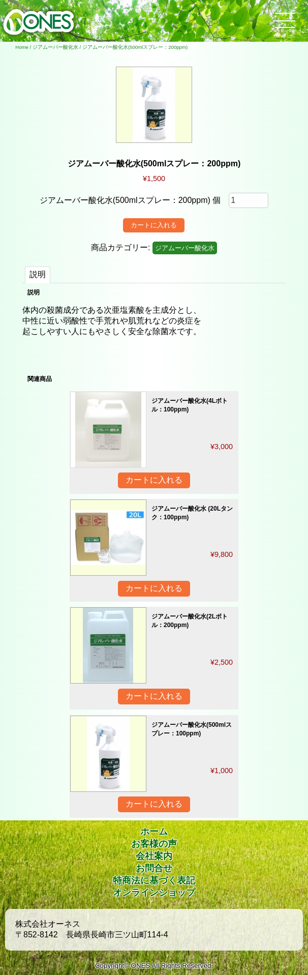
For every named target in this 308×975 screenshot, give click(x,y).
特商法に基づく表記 (154, 880)
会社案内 (154, 856)
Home (21, 47)
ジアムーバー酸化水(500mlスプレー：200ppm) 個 (130, 200)
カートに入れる (154, 225)
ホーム (154, 831)
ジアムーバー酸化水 (55, 47)
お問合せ (154, 868)
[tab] (37, 275)
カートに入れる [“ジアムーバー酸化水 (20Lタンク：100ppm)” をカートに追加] (154, 588)
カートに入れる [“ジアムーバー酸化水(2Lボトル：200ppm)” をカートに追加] (154, 696)
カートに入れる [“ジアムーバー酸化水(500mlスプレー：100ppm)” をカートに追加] (154, 804)
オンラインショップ (154, 893)
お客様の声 (154, 844)
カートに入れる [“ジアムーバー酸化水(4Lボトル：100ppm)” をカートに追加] (154, 480)
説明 (37, 274)
